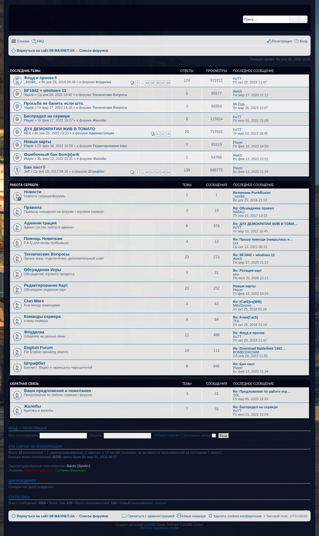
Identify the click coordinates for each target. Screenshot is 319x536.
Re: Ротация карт (247, 270)
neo (236, 274)
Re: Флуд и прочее (248, 333)
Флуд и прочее (39, 77)
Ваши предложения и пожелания (57, 390)
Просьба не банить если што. (54, 103)
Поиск (294, 19)
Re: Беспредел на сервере (255, 407)
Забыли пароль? (167, 435)
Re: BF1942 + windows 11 (254, 255)
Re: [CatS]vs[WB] (247, 302)
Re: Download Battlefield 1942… (259, 348)
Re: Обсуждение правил (253, 208)
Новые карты (37, 141)
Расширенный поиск (303, 19)
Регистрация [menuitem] (282, 41)
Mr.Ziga (239, 104)
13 (162, 172)
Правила (33, 207)
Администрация (101, 133)
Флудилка (103, 82)
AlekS (237, 91)
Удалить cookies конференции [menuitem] (237, 516)
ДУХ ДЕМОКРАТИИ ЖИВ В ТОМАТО (59, 129)
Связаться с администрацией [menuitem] (150, 516)
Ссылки (23, 41)
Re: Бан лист (244, 364)
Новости (32, 191)
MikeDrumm (242, 305)
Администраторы (38, 470)
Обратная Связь (24, 383)
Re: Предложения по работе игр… (262, 391)
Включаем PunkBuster (252, 192)
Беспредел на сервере (47, 116)
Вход (12, 428)
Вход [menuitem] (303, 41)
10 (147, 172)
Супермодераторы (70, 470)
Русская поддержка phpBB (159, 528)
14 (147, 82)
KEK (27, 133)
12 (158, 172)
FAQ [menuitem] (40, 41)
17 (162, 82)
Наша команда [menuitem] (194, 516)
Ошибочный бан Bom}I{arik (51, 154)
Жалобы (99, 120)
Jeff (27, 171)
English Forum (38, 347)
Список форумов (93, 516)
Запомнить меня (199, 435)
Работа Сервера (24, 185)
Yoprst (29, 95)
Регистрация (34, 428)
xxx (235, 243)
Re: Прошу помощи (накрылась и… (263, 239)
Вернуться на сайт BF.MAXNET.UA (45, 516)
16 (158, 82)
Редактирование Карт (110, 146)
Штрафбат (96, 171)
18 (168, 82)
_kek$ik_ (30, 82)
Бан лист (33, 167)
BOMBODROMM (246, 352)
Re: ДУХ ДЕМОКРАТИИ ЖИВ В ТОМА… (265, 224)
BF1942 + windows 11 (45, 90)
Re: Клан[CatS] (245, 317)
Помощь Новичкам (43, 238)
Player (29, 120)
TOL (236, 321)
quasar (160, 503)
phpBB (149, 524)
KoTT (237, 78)
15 (152, 82)
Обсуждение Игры (42, 269)
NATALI (239, 212)
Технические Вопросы (109, 95)
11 (152, 172)
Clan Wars (34, 301)
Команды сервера (42, 316)
